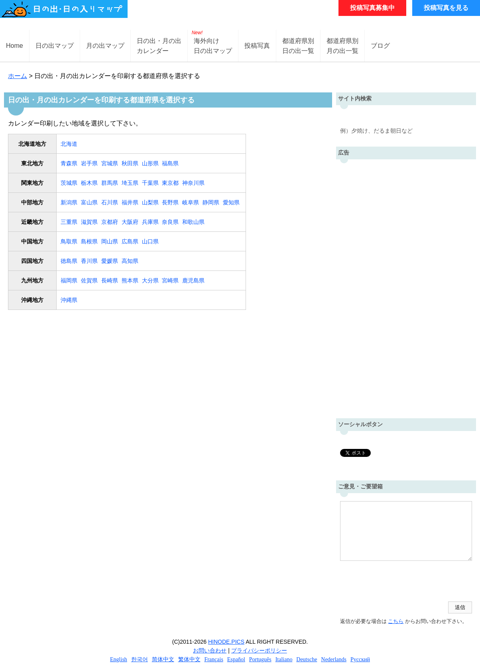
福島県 (170, 163)
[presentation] (400, 581)
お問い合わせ (209, 650)
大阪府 (130, 222)
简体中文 (163, 659)
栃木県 (89, 183)
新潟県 (69, 202)
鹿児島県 (193, 280)
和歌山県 (193, 222)
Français (213, 659)
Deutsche (306, 659)
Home (14, 45)
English (118, 659)
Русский (360, 659)
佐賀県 (89, 280)
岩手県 (89, 163)
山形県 (150, 163)
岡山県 (109, 241)
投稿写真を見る (446, 7)
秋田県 (130, 163)
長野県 (170, 202)
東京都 (170, 183)
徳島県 (69, 261)
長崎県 (109, 280)
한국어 (139, 659)
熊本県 (130, 280)
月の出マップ (105, 45)
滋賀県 (89, 222)
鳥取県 (69, 241)
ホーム (17, 75)
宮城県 (109, 163)
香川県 (89, 261)
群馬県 (109, 183)
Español (236, 659)
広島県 (130, 241)
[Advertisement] (406, 286)
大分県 (150, 280)
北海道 (69, 144)
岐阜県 (190, 202)
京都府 (109, 222)
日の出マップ (54, 45)
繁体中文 (189, 659)
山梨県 (150, 202)
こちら (395, 621)
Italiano (284, 659)
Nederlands (333, 659)
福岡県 (69, 280)
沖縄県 (69, 300)
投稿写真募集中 (372, 7)
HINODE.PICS (226, 642)
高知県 (130, 261)
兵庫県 (150, 222)
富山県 (89, 202)
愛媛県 (109, 261)
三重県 (69, 222)
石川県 (109, 202)
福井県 (130, 202)
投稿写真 (257, 45)
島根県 (89, 241)
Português (260, 659)
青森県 (69, 163)
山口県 (150, 241)
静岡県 (211, 202)
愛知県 (231, 202)
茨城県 (69, 183)
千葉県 (150, 183)
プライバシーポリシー (259, 650)
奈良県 (170, 222)
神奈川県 (193, 183)
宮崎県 (170, 280)
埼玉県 (130, 183)
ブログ (380, 45)
